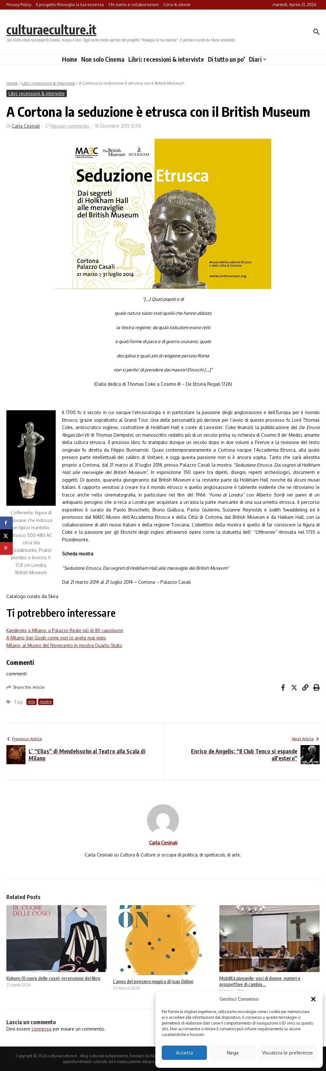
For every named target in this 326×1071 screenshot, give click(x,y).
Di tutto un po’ (226, 59)
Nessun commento (70, 126)
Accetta (184, 1053)
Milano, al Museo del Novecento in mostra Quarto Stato (64, 645)
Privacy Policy (18, 4)
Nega (232, 1053)
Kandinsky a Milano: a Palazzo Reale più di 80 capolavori (64, 630)
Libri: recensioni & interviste (166, 59)
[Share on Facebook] (6, 523)
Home (69, 59)
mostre (46, 701)
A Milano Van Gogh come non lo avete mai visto (56, 637)
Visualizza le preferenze (287, 1053)
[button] (313, 999)
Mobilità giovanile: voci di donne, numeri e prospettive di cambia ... (260, 981)
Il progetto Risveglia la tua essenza (70, 4)
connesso (42, 1029)
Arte (31, 701)
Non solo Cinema (102, 59)
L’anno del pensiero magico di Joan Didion (153, 981)
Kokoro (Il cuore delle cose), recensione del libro (53, 978)
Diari (257, 59)
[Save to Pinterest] (6, 548)
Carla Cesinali (26, 126)
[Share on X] (6, 535)
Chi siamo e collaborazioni (134, 4)
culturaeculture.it (52, 29)
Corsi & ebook (177, 4)
